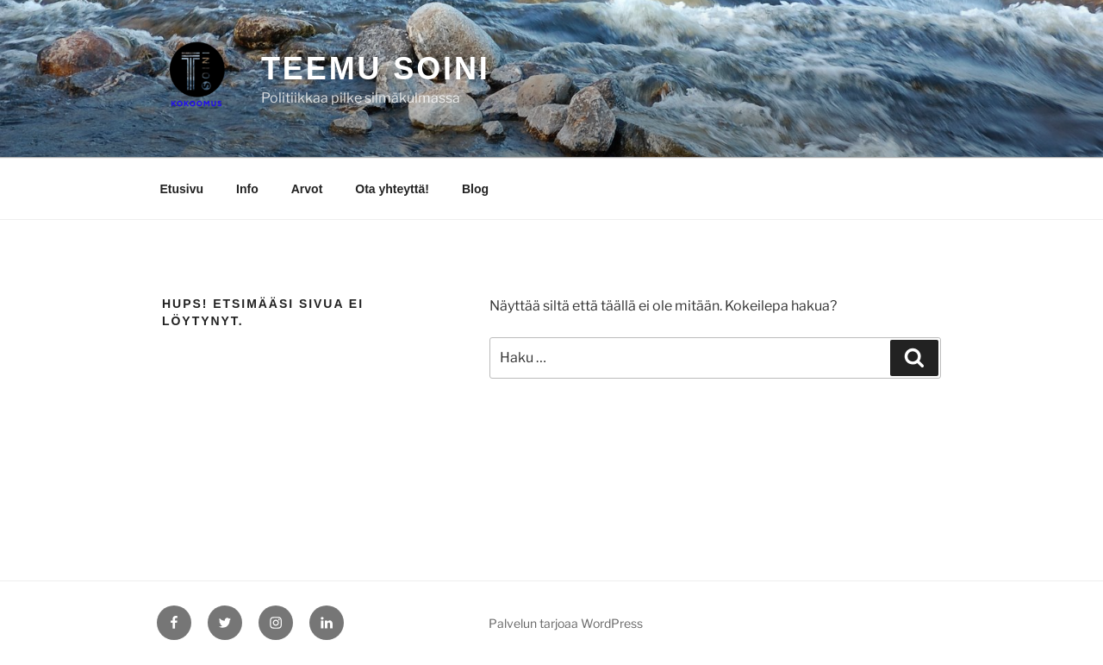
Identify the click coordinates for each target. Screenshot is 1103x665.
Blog (475, 189)
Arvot (307, 189)
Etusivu (182, 189)
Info (247, 189)
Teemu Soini (375, 68)
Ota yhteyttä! (392, 189)
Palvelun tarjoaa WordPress (566, 623)
